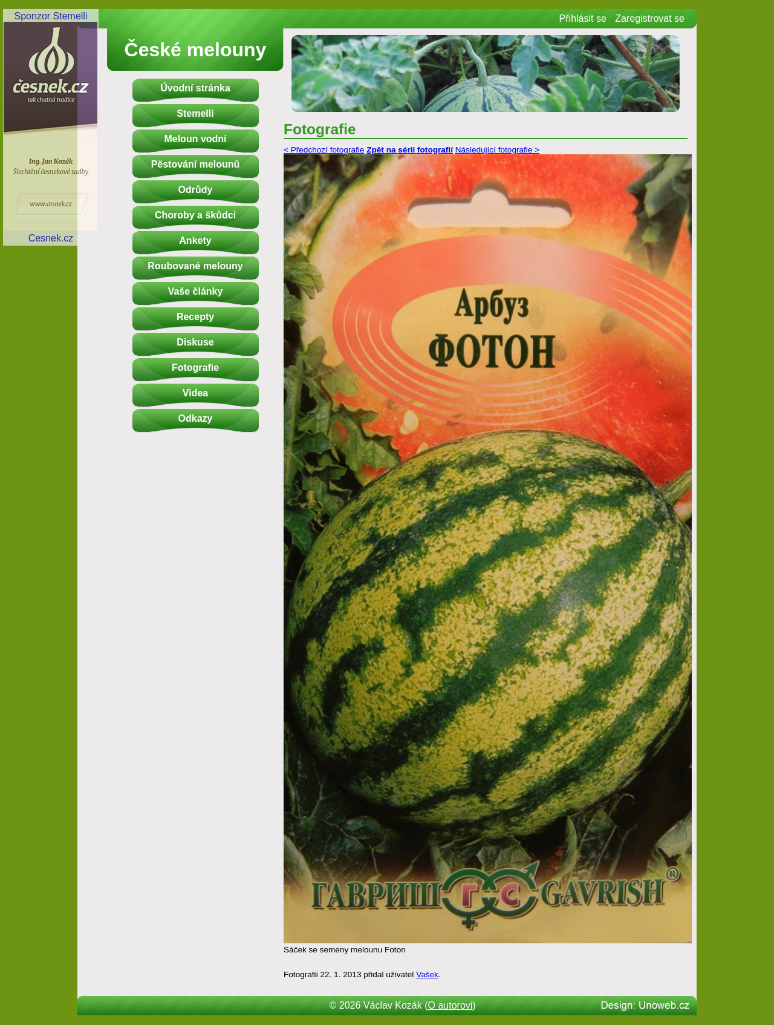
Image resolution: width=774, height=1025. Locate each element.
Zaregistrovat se (650, 18)
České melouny (196, 50)
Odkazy (195, 418)
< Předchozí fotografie (324, 149)
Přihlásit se (583, 18)
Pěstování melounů (195, 164)
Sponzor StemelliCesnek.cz (51, 127)
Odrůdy (195, 190)
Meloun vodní (195, 139)
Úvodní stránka (195, 88)
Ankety (195, 240)
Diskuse (195, 342)
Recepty (195, 317)
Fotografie (195, 367)
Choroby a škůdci (195, 215)
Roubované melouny (195, 266)
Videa (195, 393)
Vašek (427, 974)
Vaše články (195, 291)
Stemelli (195, 113)
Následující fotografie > (497, 149)
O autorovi (450, 1005)
